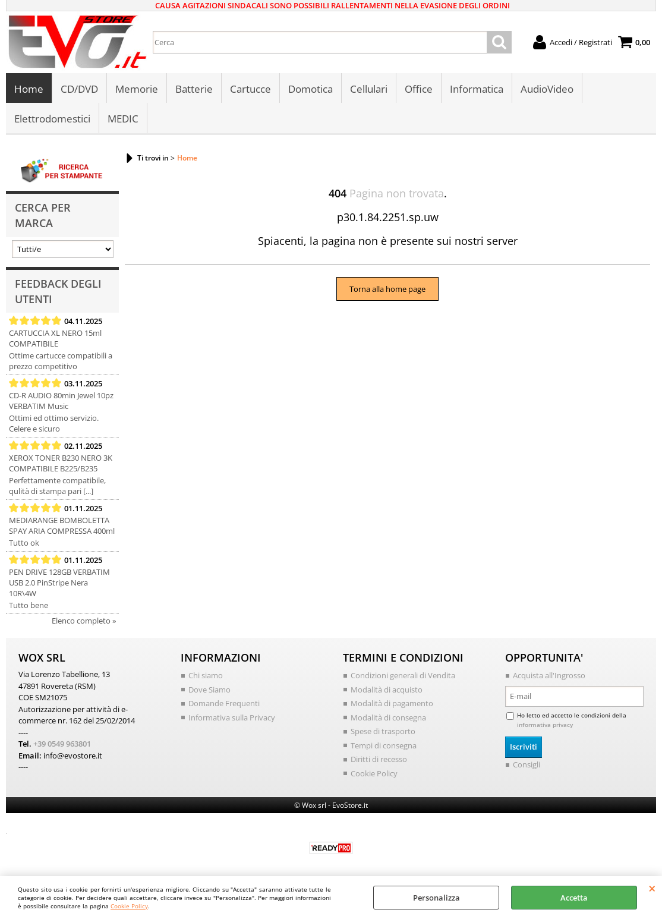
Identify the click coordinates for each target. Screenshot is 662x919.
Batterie (194, 89)
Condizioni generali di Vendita (403, 675)
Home (28, 89)
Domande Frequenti (224, 703)
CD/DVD (79, 89)
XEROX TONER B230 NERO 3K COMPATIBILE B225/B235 (60, 463)
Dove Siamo (209, 689)
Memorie (136, 89)
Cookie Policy (129, 906)
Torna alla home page (387, 289)
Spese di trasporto (383, 731)
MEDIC (123, 118)
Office (419, 89)
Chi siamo (205, 675)
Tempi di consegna (384, 745)
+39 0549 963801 (62, 743)
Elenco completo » (84, 620)
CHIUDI (652, 888)
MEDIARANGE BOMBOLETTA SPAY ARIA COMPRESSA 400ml (62, 525)
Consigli (526, 764)
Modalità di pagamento (392, 703)
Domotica (310, 89)
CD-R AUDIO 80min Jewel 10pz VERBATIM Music (61, 400)
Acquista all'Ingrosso (549, 675)
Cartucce (250, 89)
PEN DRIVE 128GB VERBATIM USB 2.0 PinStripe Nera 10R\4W (59, 582)
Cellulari (368, 89)
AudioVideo (547, 89)
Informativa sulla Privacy (231, 717)
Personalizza (436, 897)
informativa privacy (545, 724)
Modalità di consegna (388, 717)
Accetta (574, 897)
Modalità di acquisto (387, 689)
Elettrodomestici (52, 118)
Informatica (476, 89)
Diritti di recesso (379, 759)
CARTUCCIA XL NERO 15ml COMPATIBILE (55, 338)
